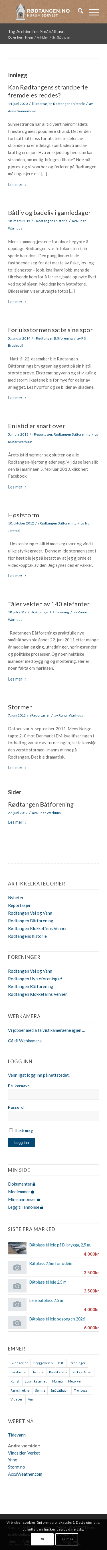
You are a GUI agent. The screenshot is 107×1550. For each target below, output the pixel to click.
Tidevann (17, 1434)
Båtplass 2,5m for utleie (50, 1263)
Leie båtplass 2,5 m (46, 1300)
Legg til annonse (25, 1207)
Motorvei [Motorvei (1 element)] (75, 1381)
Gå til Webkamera (25, 1040)
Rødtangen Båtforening (54, 338)
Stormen (20, 707)
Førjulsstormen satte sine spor (50, 330)
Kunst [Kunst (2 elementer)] (15, 1381)
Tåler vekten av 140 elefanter (49, 604)
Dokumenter (21, 1183)
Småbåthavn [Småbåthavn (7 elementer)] (59, 1390)
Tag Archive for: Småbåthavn (36, 31)
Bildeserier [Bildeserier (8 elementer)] (19, 1363)
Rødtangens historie (69, 103)
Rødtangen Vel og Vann (30, 912)
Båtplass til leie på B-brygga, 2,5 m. (60, 1244)
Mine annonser (24, 1199)
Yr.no (12, 1459)
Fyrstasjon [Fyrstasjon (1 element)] (18, 1372)
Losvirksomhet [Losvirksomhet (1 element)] (36, 1381)
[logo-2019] (44, 11)
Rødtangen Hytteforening (35, 978)
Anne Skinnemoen (22, 111)
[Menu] (91, 11)
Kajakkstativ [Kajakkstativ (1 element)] (58, 1372)
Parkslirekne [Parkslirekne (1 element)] (20, 1390)
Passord (16, 1107)
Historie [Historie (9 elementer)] (38, 1372)
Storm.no (16, 1466)
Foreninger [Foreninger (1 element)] (77, 1363)
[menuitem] (77, 11)
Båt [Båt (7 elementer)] (60, 1363)
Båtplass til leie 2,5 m (47, 1282)
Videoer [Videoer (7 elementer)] (17, 1399)
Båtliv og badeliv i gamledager (49, 212)
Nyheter (16, 897)
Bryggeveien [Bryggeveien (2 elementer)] (43, 1363)
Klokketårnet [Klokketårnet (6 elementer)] (82, 1372)
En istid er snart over (36, 426)
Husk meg (21, 1130)
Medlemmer (21, 1191)
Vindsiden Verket (24, 1452)
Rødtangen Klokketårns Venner (37, 928)
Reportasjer (42, 103)
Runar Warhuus (20, 442)
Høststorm (23, 515)
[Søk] (77, 11)
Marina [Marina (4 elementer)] (57, 1381)
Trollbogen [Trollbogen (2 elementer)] (82, 1390)
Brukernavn (19, 1085)
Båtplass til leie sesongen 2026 (57, 1318)
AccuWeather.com (25, 1474)
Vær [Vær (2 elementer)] (31, 1399)
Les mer (17, 184)
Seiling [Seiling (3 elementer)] (40, 1390)
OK (42, 1539)
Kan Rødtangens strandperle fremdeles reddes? (48, 91)
